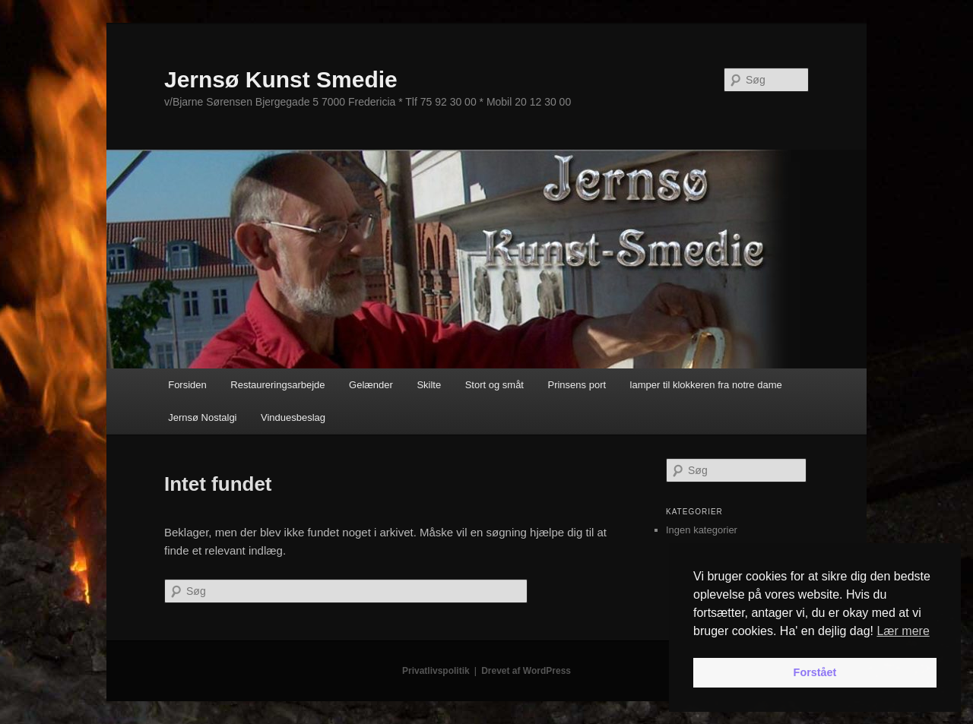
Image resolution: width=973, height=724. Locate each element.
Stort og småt (494, 384)
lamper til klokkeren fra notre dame (706, 384)
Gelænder (371, 384)
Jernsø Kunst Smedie (281, 79)
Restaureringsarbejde (277, 384)
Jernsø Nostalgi (202, 417)
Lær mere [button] (902, 630)
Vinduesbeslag (293, 417)
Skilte (429, 384)
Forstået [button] (815, 672)
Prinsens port (576, 384)
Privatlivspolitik (436, 671)
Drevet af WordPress (526, 671)
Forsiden (187, 384)
